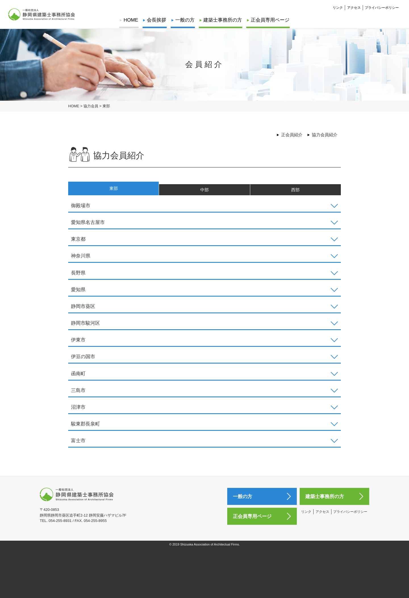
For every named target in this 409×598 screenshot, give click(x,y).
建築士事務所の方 (222, 20)
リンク (338, 7)
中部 (204, 193)
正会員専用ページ (269, 20)
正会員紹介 (291, 134)
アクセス (354, 7)
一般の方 (185, 20)
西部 (295, 193)
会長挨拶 (157, 20)
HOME (132, 20)
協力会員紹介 (324, 134)
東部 (113, 191)
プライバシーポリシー (382, 7)
